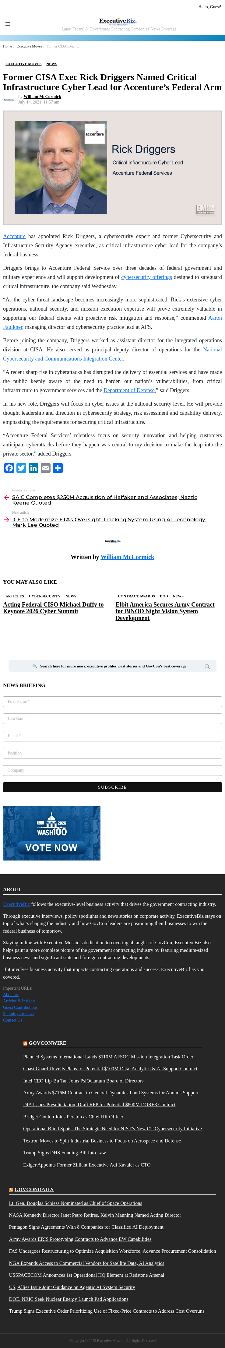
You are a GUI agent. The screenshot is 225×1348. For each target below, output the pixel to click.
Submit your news (18, 1014)
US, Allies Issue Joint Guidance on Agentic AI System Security (72, 1287)
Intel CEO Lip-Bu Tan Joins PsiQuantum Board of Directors (83, 1081)
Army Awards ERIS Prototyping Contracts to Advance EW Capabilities (80, 1239)
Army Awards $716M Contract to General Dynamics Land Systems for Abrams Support (111, 1093)
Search (207, 667)
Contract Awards (136, 596)
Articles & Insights (19, 1001)
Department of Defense (129, 390)
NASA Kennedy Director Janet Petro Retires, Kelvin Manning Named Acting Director (95, 1215)
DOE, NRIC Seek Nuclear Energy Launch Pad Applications (68, 1299)
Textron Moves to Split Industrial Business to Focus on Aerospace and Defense (102, 1141)
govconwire (47, 1043)
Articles (14, 596)
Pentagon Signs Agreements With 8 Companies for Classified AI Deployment (86, 1227)
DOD (164, 596)
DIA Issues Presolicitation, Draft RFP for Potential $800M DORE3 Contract (99, 1104)
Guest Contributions (20, 1007)
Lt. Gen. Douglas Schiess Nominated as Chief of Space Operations (75, 1203)
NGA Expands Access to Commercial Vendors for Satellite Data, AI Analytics (86, 1263)
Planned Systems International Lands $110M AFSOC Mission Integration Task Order (108, 1057)
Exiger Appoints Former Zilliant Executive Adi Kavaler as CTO (87, 1165)
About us (11, 994)
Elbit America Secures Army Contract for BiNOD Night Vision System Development (165, 611)
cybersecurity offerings (146, 277)
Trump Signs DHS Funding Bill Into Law (64, 1153)
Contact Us (12, 1020)
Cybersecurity (45, 596)
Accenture (14, 236)
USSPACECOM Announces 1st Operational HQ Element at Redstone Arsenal (86, 1275)
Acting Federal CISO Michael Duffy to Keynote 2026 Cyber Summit (53, 607)
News (70, 596)
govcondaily (34, 1189)
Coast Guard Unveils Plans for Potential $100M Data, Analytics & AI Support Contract (110, 1069)
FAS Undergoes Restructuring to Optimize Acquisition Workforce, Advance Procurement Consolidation (112, 1251)
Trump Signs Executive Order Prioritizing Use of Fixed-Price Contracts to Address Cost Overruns (106, 1311)
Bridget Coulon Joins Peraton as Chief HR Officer (73, 1117)
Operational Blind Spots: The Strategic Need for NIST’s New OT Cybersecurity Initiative (112, 1129)
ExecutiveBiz (16, 904)
